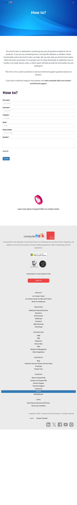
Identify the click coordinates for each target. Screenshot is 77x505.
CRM (38, 336)
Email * (5, 122)
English (32, 418)
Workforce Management (39, 349)
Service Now (38, 344)
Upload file (5, 151)
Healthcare (38, 319)
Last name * (6, 107)
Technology (38, 327)
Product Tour (38, 369)
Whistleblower (38, 394)
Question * (6, 137)
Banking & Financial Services (38, 310)
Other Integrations (38, 352)
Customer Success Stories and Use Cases (38, 363)
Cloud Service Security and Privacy (38, 403)
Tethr (38, 346)
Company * (6, 115)
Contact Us (38, 389)
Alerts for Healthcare (38, 302)
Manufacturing (38, 324)
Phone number (7, 130)
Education (38, 313)
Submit (6, 158)
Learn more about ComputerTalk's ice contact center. (38, 209)
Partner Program (38, 383)
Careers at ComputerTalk (38, 380)
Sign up (39, 281)
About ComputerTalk (38, 378)
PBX (38, 338)
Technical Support (39, 386)
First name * (6, 100)
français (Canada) (41, 418)
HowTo (38, 391)
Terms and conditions (38, 406)
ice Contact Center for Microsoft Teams (38, 299)
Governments (38, 316)
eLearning (38, 366)
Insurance (38, 321)
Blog (38, 361)
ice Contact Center (38, 296)
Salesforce (38, 341)
